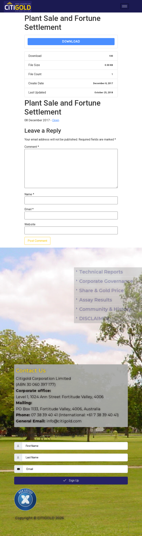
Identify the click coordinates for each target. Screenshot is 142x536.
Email (29, 209)
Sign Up (71, 480)
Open (55, 120)
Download (71, 41)
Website (29, 224)
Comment (31, 146)
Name (29, 194)
